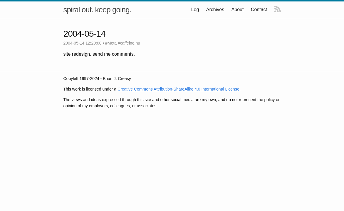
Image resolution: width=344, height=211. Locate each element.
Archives (215, 9)
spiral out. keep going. (97, 9)
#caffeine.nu (129, 43)
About (237, 9)
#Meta (111, 43)
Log (195, 9)
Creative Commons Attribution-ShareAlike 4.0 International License (178, 89)
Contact (259, 9)
